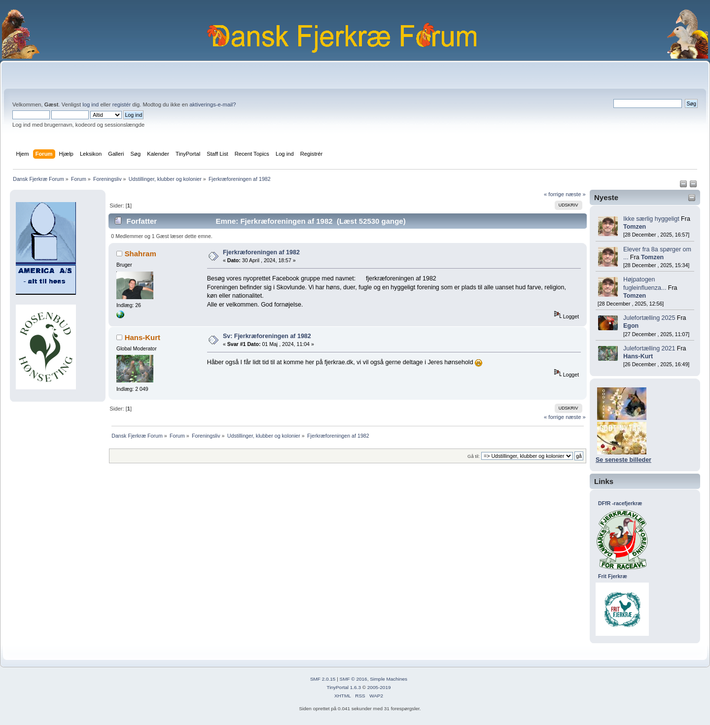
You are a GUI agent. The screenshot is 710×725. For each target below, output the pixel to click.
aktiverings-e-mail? (212, 104)
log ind (90, 104)
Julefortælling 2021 (649, 348)
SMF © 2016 (353, 679)
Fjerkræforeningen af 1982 (261, 252)
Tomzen (634, 226)
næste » (576, 194)
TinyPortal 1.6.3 (343, 687)
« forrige (554, 194)
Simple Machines (388, 679)
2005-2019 (379, 687)
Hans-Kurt (638, 356)
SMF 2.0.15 (323, 679)
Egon (631, 325)
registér (121, 104)
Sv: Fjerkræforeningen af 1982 (267, 336)
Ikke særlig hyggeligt (651, 218)
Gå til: (473, 456)
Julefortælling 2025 (649, 317)
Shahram (140, 253)
